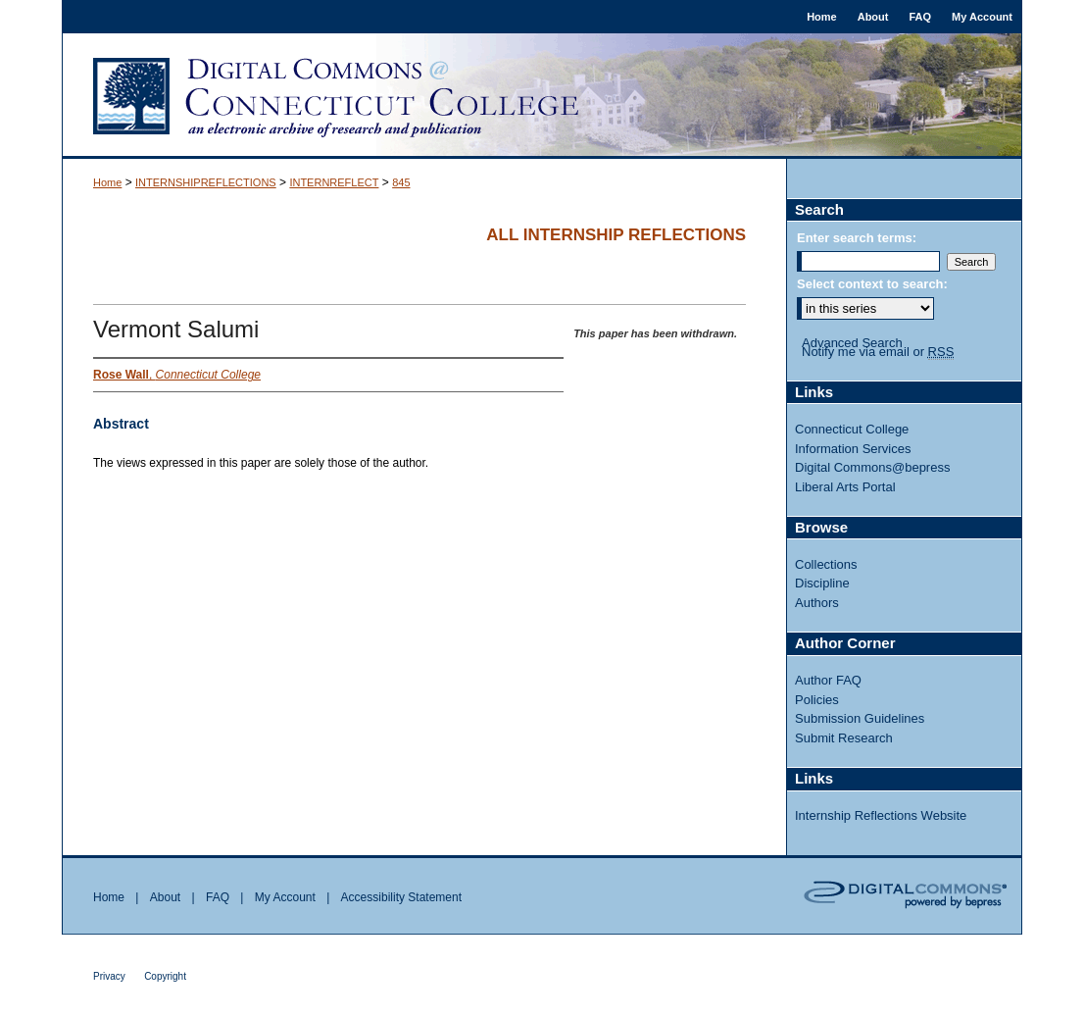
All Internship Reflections (616, 235)
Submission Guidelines (859, 718)
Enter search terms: (856, 237)
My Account (285, 897)
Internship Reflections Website (880, 815)
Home (107, 182)
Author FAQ (828, 680)
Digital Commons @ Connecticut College (542, 96)
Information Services (853, 448)
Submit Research (844, 738)
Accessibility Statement (401, 897)
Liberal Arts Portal (845, 487)
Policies (817, 699)
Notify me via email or (878, 352)
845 (401, 182)
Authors (817, 602)
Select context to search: (872, 284)
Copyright (165, 976)
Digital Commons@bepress (872, 467)
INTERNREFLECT (333, 182)
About (165, 897)
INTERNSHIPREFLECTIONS (205, 182)
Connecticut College (852, 429)
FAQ (217, 897)
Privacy (109, 976)
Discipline (822, 583)
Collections (826, 564)
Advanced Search (852, 342)
